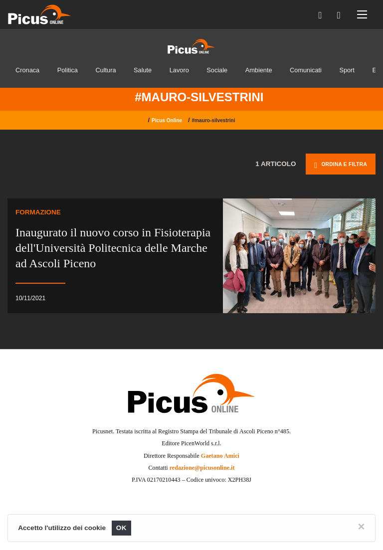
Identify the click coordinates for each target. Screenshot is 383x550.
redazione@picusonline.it (202, 467)
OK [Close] (121, 528)
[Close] (361, 527)
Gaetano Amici (220, 455)
